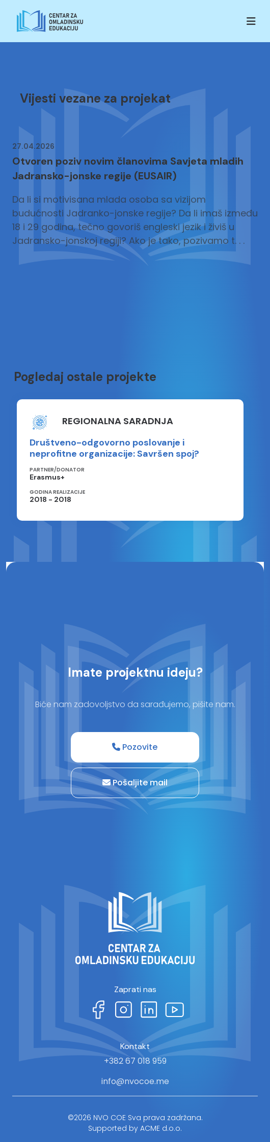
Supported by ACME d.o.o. (135, 1128)
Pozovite (134, 747)
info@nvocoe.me (135, 1081)
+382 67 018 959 (135, 1061)
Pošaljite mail (135, 782)
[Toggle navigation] (251, 21)
